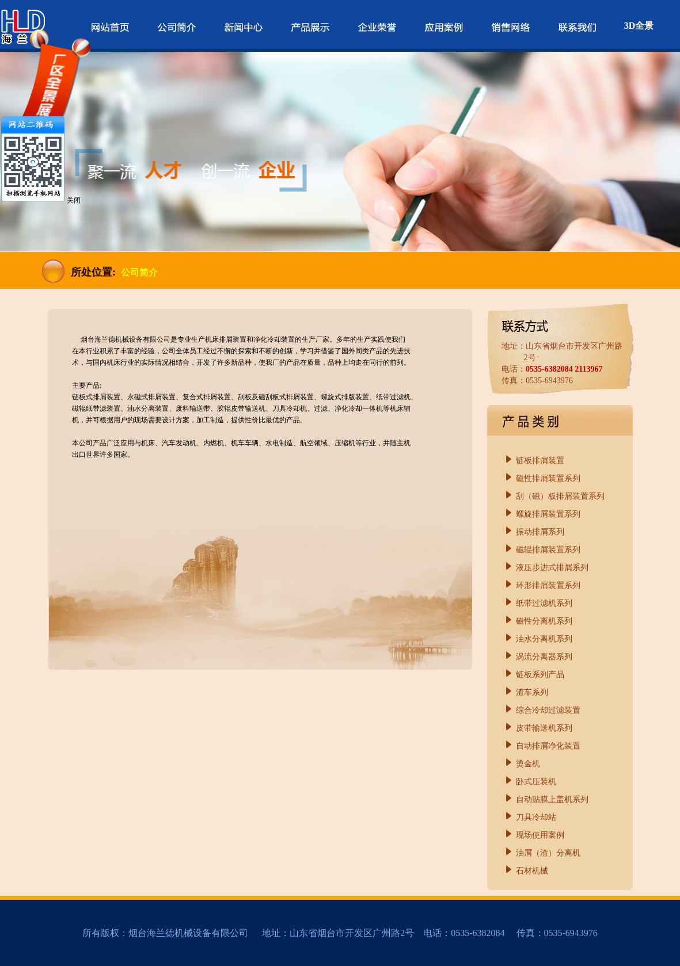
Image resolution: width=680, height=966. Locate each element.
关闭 (74, 200)
